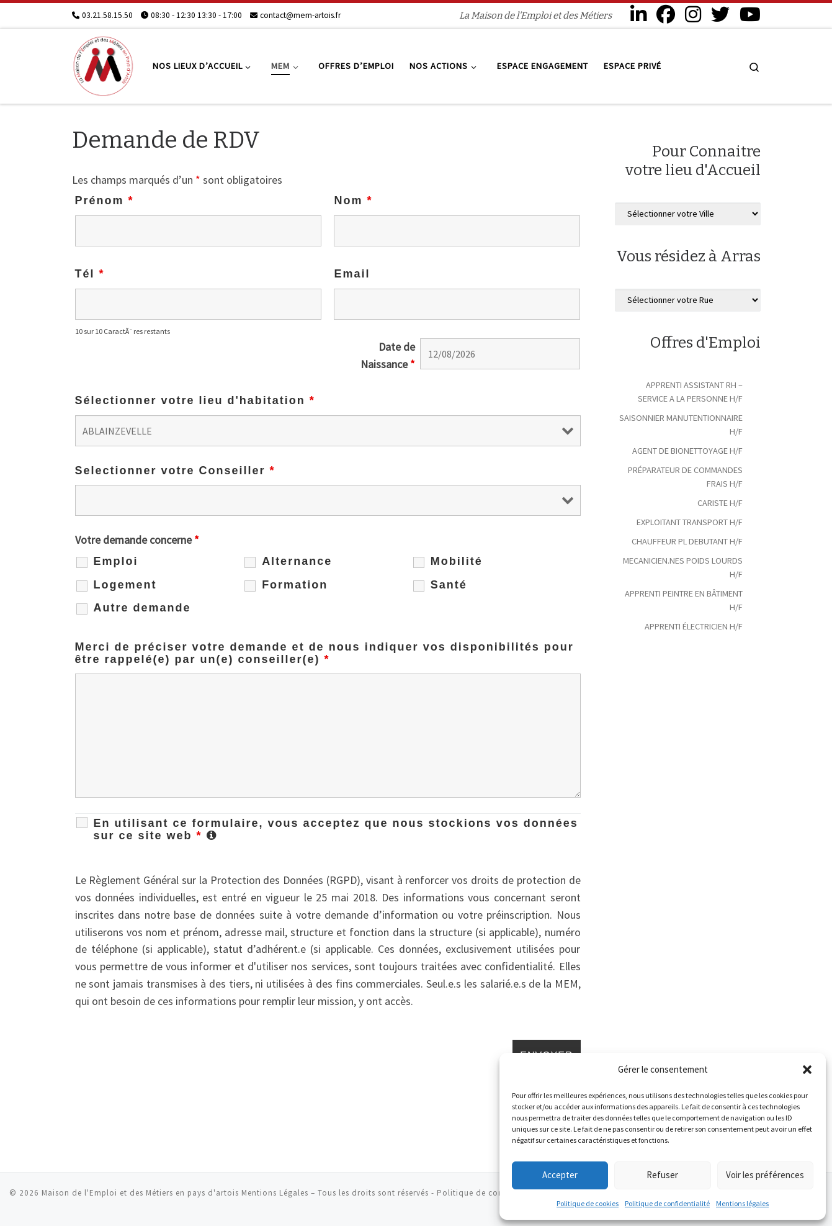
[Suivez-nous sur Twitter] (720, 14)
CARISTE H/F (720, 502)
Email (352, 274)
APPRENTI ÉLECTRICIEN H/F (694, 626)
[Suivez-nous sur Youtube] (750, 14)
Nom (353, 200)
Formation (295, 585)
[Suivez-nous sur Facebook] (665, 14)
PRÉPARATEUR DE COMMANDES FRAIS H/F (685, 476)
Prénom (104, 200)
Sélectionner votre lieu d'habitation (195, 400)
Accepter (560, 1175)
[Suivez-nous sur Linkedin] (638, 14)
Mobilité (457, 561)
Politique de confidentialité (667, 1203)
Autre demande (142, 608)
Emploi (116, 561)
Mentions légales (742, 1203)
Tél (90, 274)
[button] (807, 1069)
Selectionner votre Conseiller (175, 470)
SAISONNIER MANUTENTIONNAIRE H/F (681, 424)
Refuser (662, 1175)
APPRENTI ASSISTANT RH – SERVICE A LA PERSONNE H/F (690, 391)
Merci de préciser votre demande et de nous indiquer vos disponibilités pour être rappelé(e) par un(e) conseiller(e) (324, 653)
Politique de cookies (588, 1203)
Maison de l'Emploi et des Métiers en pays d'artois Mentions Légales (175, 1193)
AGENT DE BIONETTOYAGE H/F (687, 450)
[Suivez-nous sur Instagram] (693, 14)
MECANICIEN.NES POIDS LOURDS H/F (683, 567)
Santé (449, 585)
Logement (125, 585)
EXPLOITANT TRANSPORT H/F (690, 522)
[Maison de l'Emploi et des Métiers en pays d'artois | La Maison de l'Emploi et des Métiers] (103, 64)
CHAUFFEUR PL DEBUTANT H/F (687, 541)
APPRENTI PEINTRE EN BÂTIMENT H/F (684, 600)
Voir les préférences (765, 1175)
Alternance (297, 561)
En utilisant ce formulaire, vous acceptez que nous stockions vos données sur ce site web (337, 829)
